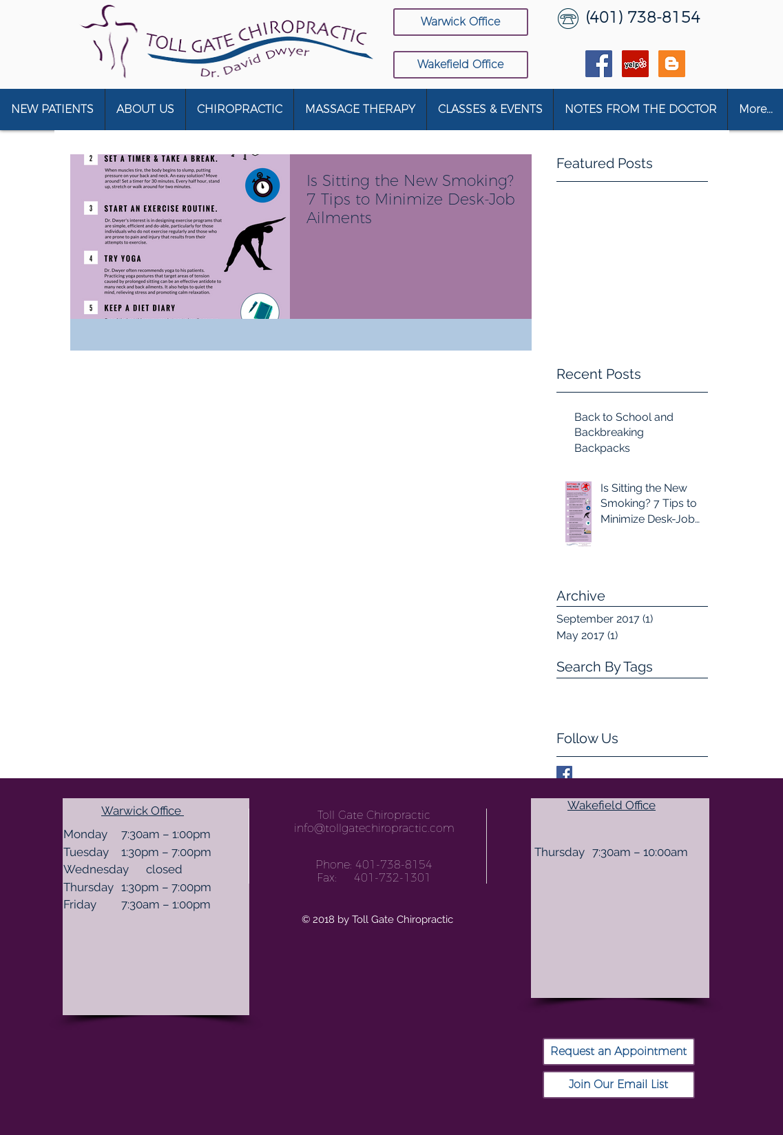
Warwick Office (142, 811)
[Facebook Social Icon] (598, 63)
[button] (145, 109)
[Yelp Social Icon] (635, 63)
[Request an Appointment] (619, 1051)
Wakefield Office (611, 805)
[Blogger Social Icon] (671, 63)
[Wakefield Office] (460, 65)
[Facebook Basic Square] (564, 774)
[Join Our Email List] (619, 1084)
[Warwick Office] (460, 22)
